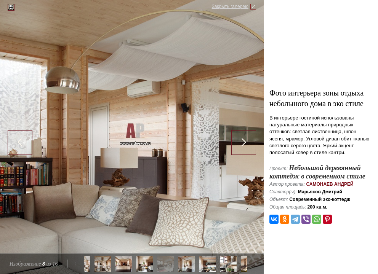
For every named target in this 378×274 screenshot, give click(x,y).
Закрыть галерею (230, 6)
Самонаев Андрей (329, 184)
